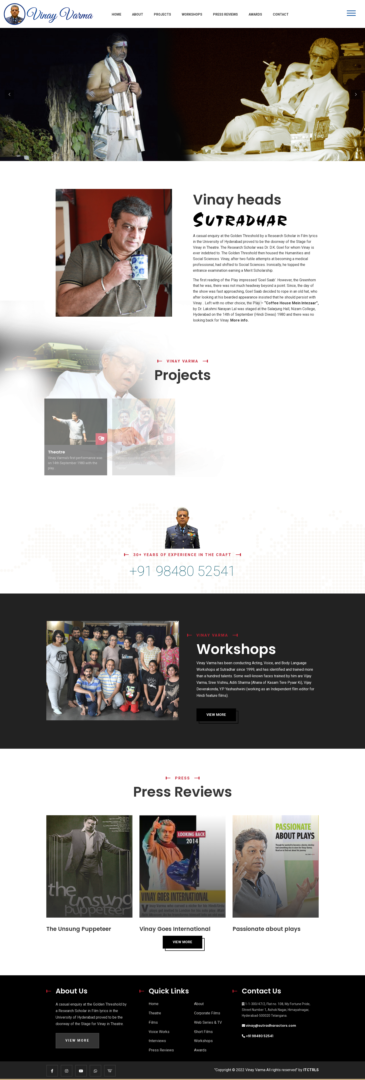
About (137, 14)
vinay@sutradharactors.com (271, 1025)
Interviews (157, 1041)
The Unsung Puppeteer (78, 929)
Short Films (203, 1032)
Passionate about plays (267, 929)
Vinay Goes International (174, 929)
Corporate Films (207, 1013)
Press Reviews (225, 14)
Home (116, 14)
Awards (255, 14)
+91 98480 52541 (259, 1036)
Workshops (192, 14)
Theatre (155, 1013)
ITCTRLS (311, 1070)
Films (153, 1022)
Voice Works (159, 1032)
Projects (162, 14)
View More (216, 715)
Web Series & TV (208, 1022)
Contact (281, 14)
